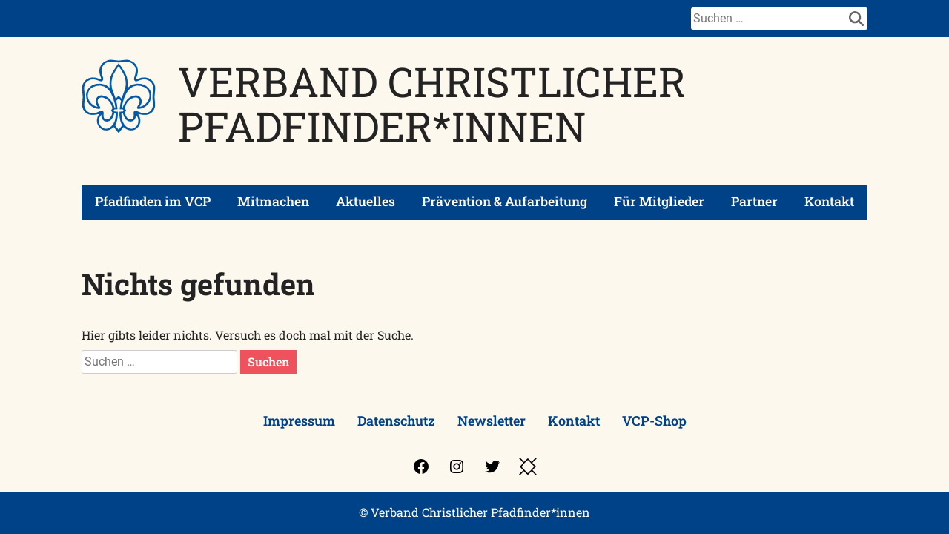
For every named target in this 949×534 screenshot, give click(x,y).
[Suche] (768, 18)
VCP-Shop (654, 420)
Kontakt (829, 201)
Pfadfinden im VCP (153, 201)
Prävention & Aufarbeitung (504, 201)
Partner (754, 201)
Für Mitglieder (659, 201)
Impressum (299, 420)
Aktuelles (365, 201)
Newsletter (491, 420)
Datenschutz (396, 420)
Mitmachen (273, 201)
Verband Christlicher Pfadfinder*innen (432, 103)
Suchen (268, 361)
